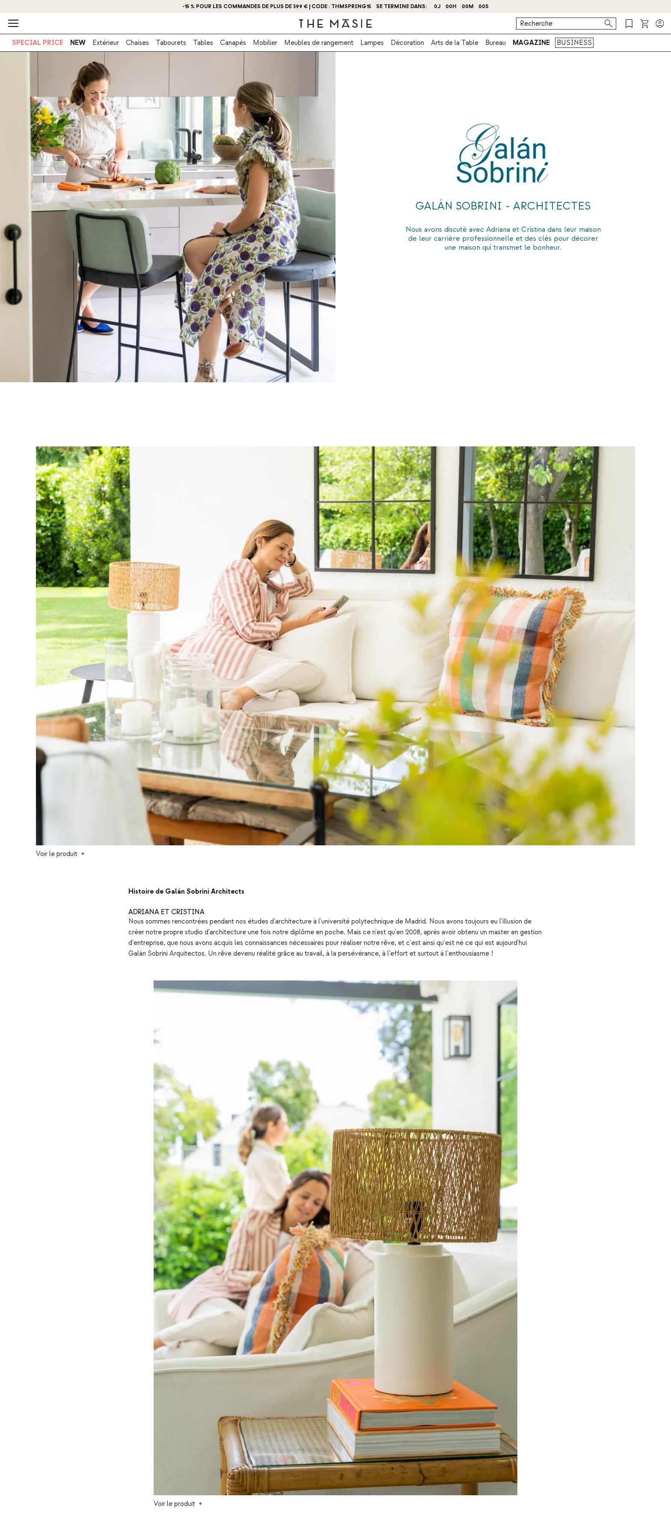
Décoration (407, 42)
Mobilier (265, 42)
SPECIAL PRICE (37, 42)
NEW (78, 42)
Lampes (372, 42)
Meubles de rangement (318, 42)
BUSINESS (574, 42)
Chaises (137, 42)
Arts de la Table (454, 42)
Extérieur (105, 42)
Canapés (233, 42)
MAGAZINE (531, 42)
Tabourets (171, 42)
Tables (203, 42)
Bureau (495, 42)
